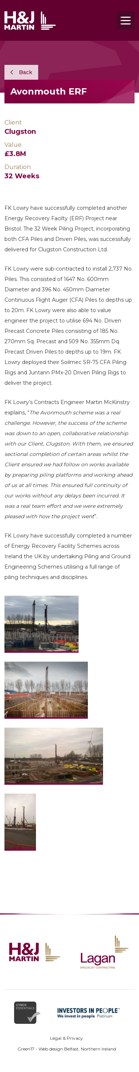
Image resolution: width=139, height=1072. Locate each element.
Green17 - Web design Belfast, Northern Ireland (66, 1049)
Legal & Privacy (66, 1038)
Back (21, 72)
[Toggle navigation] (126, 20)
